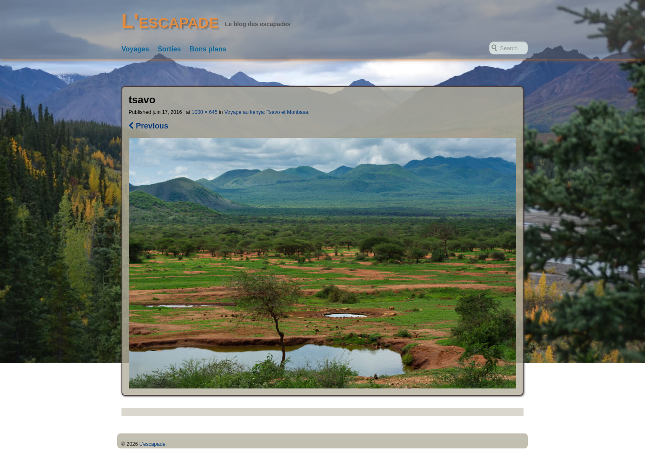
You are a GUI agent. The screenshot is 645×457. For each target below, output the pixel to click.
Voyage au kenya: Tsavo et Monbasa (266, 112)
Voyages (135, 49)
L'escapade (170, 20)
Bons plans (207, 49)
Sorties (169, 49)
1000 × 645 (204, 112)
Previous (149, 126)
